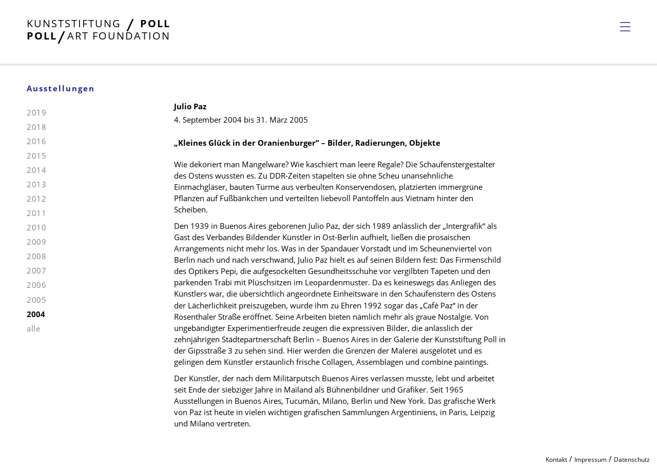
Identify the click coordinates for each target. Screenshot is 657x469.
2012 (36, 198)
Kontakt (556, 459)
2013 (36, 184)
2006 (36, 285)
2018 (36, 127)
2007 (36, 270)
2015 (36, 155)
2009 (36, 242)
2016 (36, 141)
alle (33, 328)
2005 (36, 300)
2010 (36, 227)
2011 (36, 213)
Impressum (590, 459)
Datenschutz (632, 459)
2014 (36, 170)
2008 (36, 256)
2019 (36, 112)
